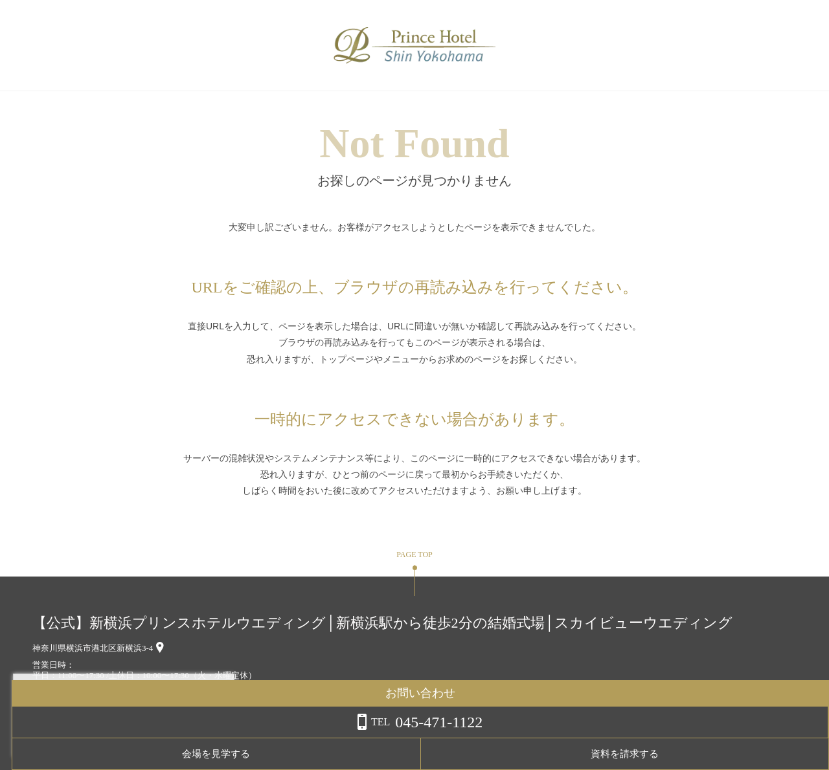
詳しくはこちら (131, 737)
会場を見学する (674, 754)
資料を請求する (777, 754)
